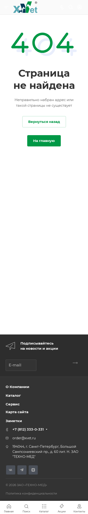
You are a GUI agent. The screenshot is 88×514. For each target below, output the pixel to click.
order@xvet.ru (24, 438)
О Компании (17, 387)
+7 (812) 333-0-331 (28, 429)
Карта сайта (17, 412)
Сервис (13, 404)
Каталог (13, 395)
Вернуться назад (44, 121)
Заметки (14, 421)
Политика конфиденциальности (31, 493)
